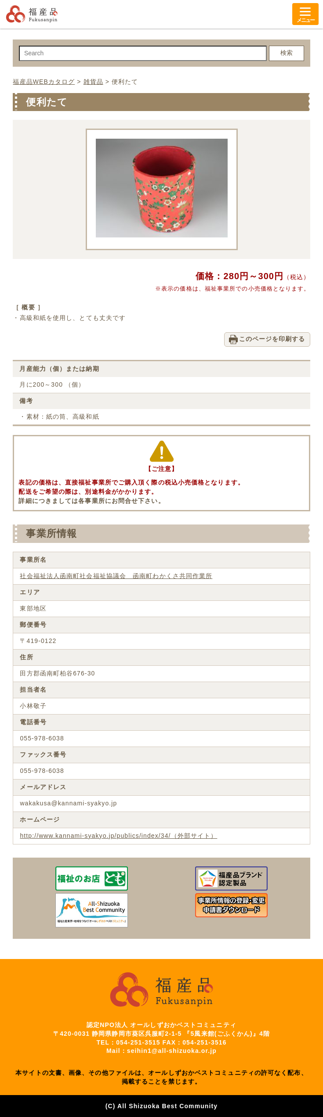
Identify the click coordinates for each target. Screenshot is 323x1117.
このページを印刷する (272, 338)
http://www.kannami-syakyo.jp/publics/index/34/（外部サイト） (118, 835)
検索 (286, 52)
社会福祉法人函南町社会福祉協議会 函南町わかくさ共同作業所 (116, 575)
